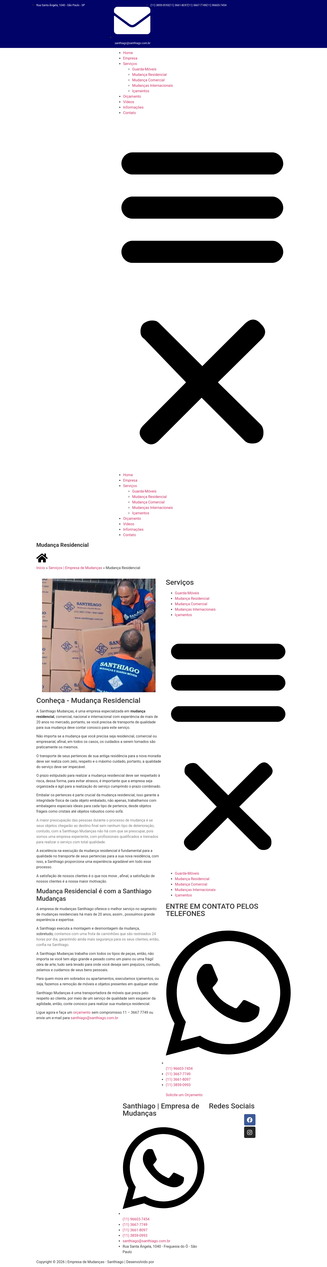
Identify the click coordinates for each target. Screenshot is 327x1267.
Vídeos (128, 102)
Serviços (130, 64)
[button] (202, 294)
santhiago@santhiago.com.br (94, 1018)
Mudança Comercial (148, 80)
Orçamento (132, 96)
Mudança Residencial (149, 74)
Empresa (130, 58)
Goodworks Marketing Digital (178, 1262)
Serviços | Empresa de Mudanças (75, 568)
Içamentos (140, 91)
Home (128, 53)
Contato (129, 113)
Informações (133, 107)
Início (40, 568)
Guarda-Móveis (144, 69)
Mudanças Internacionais (152, 85)
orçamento (82, 1012)
